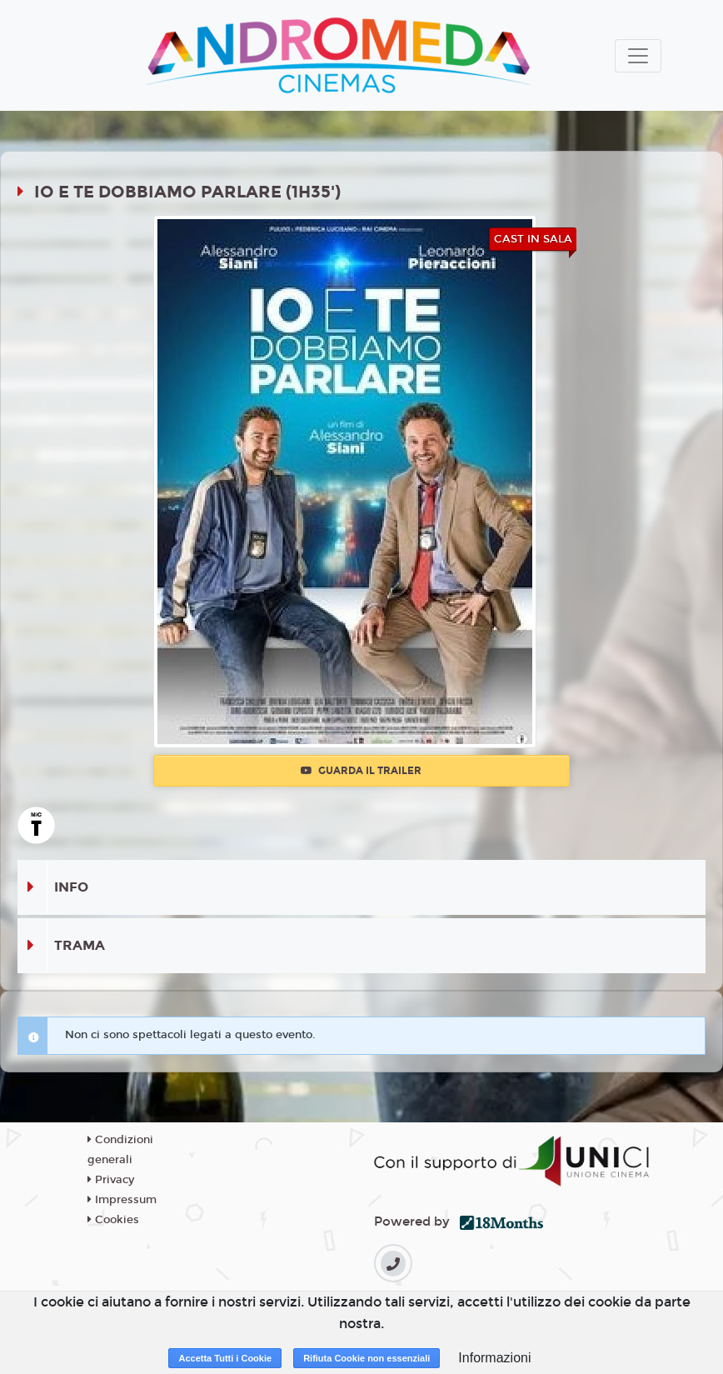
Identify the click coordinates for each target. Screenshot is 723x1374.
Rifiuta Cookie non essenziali (366, 1358)
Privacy (110, 1180)
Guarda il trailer (361, 771)
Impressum (122, 1200)
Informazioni (494, 1358)
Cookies (113, 1220)
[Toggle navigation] (638, 55)
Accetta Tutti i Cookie (225, 1358)
